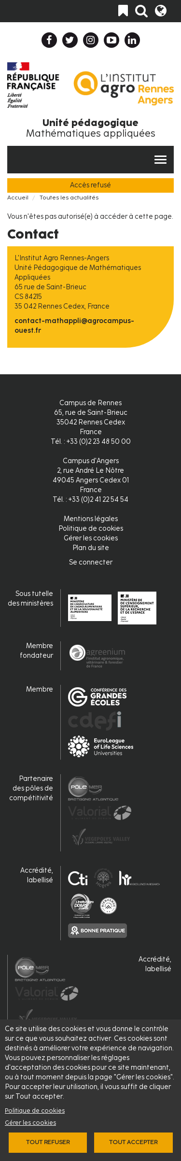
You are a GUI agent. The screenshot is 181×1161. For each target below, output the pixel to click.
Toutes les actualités (69, 197)
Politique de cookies (35, 1110)
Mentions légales (91, 519)
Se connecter (90, 562)
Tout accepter (133, 1142)
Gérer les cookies (30, 1122)
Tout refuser (48, 1142)
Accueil (17, 197)
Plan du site (90, 548)
